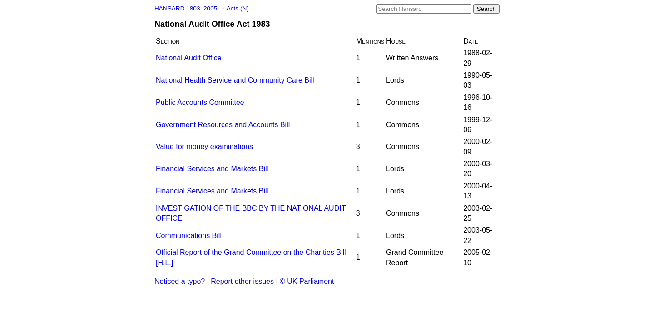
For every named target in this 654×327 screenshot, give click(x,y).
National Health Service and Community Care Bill (235, 80)
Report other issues (242, 281)
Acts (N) (238, 8)
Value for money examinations (204, 146)
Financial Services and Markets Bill (212, 169)
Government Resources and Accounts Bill (223, 125)
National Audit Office (189, 58)
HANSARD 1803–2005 (185, 8)
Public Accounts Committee (200, 102)
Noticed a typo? (179, 281)
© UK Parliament (307, 281)
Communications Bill (189, 235)
